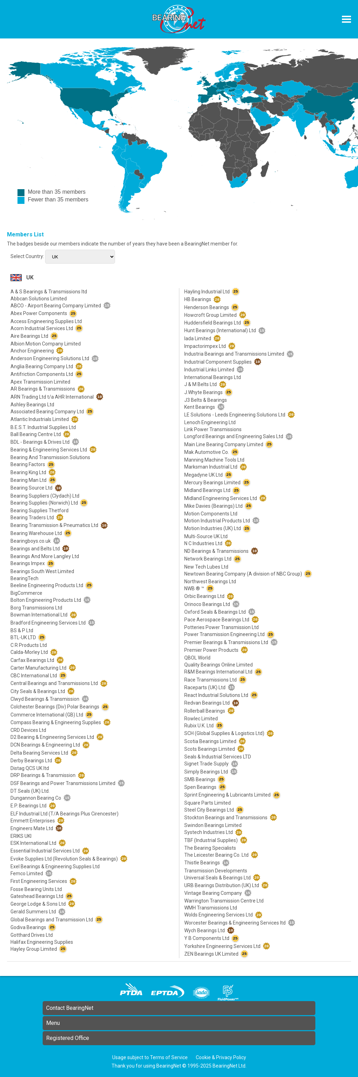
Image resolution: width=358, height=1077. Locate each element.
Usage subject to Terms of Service (150, 1057)
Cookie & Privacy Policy (221, 1057)
